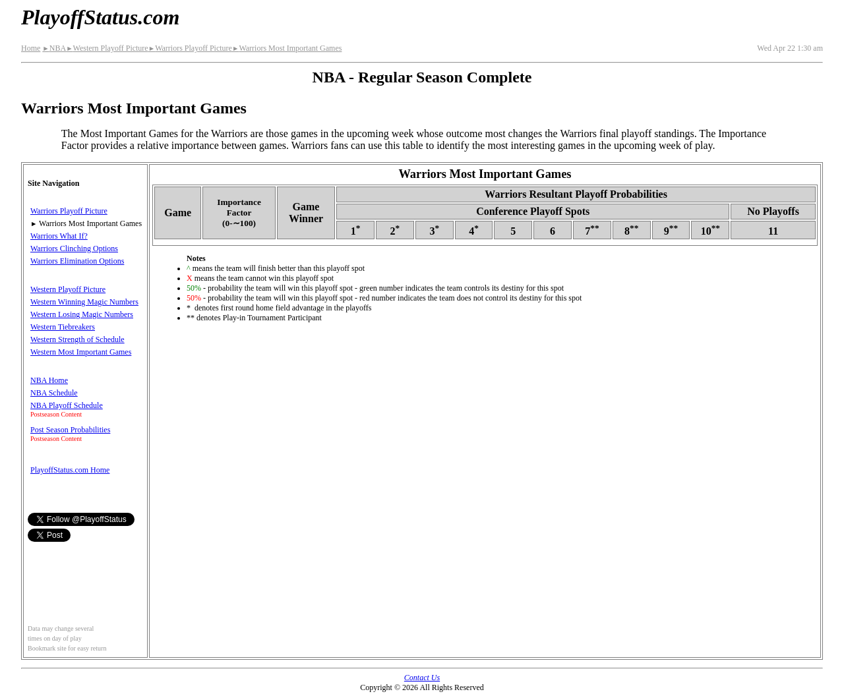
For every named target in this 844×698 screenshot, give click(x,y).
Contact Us (422, 677)
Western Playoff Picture (107, 48)
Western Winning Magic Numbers (84, 301)
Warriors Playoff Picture (190, 48)
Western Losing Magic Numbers (81, 314)
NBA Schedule (54, 392)
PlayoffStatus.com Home (69, 470)
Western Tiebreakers (62, 327)
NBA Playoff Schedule (66, 405)
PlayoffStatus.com (100, 17)
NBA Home (49, 380)
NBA (54, 48)
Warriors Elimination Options (77, 261)
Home (30, 48)
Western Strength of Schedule (77, 339)
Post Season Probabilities (70, 429)
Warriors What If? (59, 236)
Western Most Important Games (80, 352)
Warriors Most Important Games (287, 48)
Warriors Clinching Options (74, 248)
